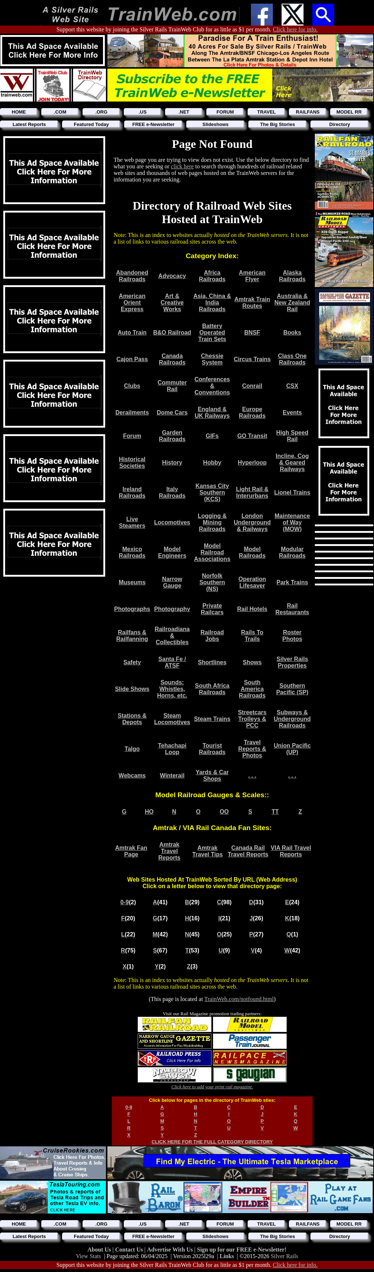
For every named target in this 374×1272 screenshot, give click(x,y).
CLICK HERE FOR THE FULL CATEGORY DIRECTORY (212, 1142)
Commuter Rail (172, 385)
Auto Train (132, 332)
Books (292, 332)
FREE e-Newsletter (153, 124)
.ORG (101, 112)
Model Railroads (252, 552)
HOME (19, 112)
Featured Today (91, 124)
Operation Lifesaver (252, 582)
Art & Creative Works (172, 302)
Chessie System (212, 359)
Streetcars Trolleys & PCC (252, 719)
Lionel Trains (292, 492)
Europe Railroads (252, 412)
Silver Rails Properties (292, 662)
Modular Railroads (292, 552)
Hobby (212, 462)
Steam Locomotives (172, 719)
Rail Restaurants (292, 609)
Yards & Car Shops (212, 775)
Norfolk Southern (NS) (212, 582)
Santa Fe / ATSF (172, 662)
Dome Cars (172, 412)
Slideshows (215, 124)
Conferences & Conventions (212, 386)
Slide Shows (132, 689)
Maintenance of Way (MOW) (292, 522)
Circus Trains (252, 359)
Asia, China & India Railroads (212, 302)
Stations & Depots (132, 719)
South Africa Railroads (212, 689)
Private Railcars (212, 609)
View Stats (88, 1256)
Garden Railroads (172, 435)
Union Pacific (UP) (292, 748)
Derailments (132, 412)
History (172, 462)
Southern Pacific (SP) (292, 689)
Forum (132, 436)
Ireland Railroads (132, 492)
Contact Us (129, 1249)
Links (227, 1256)
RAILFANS (308, 112)
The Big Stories (277, 124)
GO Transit (252, 436)
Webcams (132, 775)
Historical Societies (132, 462)
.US (143, 112)
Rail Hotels (252, 609)
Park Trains (292, 582)
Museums (132, 582)
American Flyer (252, 276)
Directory (339, 124)
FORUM (225, 112)
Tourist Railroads (212, 748)
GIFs (212, 436)
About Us (100, 1249)
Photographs (132, 609)
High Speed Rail (292, 435)
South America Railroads (252, 689)
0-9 (125, 902)
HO (149, 812)
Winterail (172, 775)
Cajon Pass (132, 359)
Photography (172, 609)
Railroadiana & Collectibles (172, 635)
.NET (184, 112)
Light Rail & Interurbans (252, 492)
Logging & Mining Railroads (212, 522)
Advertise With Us (170, 1249)
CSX (292, 386)
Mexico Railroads (132, 552)
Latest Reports (29, 124)
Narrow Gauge (172, 582)
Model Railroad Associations (212, 552)
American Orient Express (132, 302)
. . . (252, 775)
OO (224, 812)
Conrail (252, 386)
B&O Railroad (172, 332)
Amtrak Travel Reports (169, 851)
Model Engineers (172, 552)
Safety (132, 662)
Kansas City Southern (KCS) (212, 492)
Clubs (132, 386)
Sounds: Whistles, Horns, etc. (172, 689)
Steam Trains (212, 719)
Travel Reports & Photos (252, 749)
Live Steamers (132, 522)
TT (275, 812)
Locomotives (172, 522)
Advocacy (172, 276)
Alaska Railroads (292, 276)
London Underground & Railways (252, 522)
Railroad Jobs (212, 635)
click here (182, 166)
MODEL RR (349, 112)
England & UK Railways (212, 412)
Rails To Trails (252, 635)
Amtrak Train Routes (252, 302)
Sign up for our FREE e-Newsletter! (241, 1249)
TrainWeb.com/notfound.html (239, 999)
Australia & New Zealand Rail (292, 302)
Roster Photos (292, 635)
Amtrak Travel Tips (207, 851)
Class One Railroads (292, 359)
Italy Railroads (172, 492)
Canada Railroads (172, 359)
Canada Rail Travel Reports (248, 851)
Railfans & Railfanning (132, 635)
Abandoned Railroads (132, 276)
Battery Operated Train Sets (212, 332)
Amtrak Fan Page (131, 851)
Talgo (132, 749)
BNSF (252, 332)
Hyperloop (252, 462)
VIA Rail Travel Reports (291, 851)
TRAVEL (266, 112)
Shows (252, 662)
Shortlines (212, 662)
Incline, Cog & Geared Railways (292, 462)
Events (292, 412)
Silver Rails (284, 1256)
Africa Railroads (212, 276)
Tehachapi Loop (172, 748)
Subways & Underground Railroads (292, 719)
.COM (60, 112)
